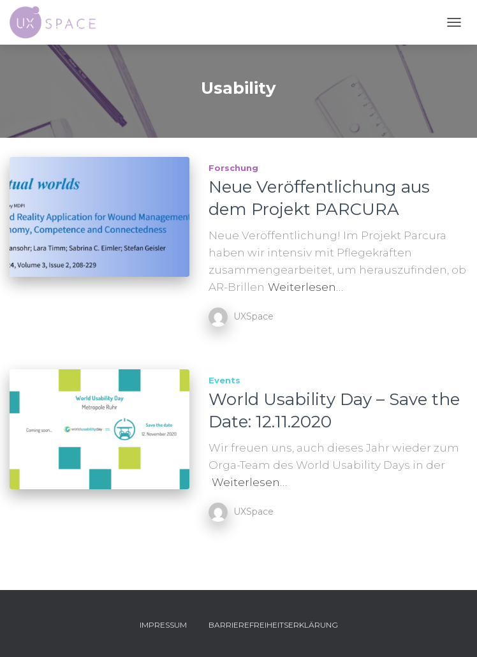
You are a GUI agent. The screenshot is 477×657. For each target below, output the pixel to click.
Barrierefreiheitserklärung (273, 625)
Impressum (163, 625)
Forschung (233, 168)
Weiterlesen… (305, 287)
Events (224, 380)
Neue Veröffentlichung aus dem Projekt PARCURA (319, 198)
